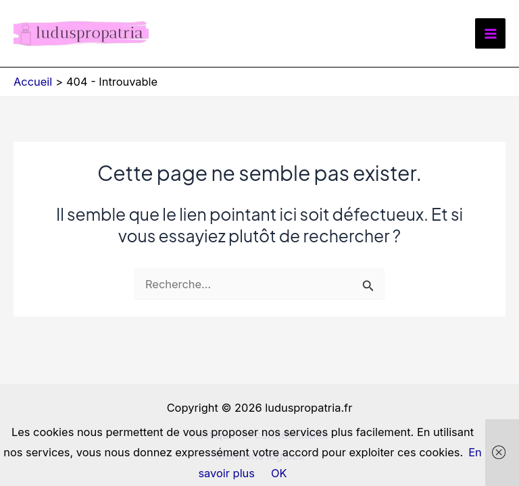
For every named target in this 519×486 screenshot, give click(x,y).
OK (279, 473)
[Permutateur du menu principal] (490, 33)
